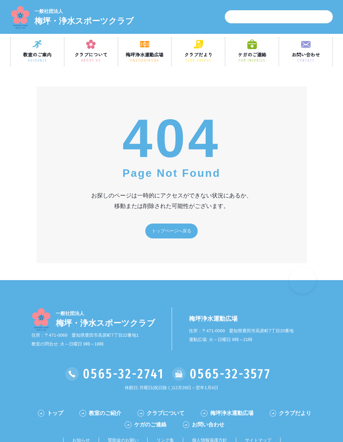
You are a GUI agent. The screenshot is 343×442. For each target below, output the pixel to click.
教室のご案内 (37, 57)
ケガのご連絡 (252, 57)
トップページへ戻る (171, 230)
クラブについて (90, 57)
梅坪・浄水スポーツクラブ (84, 16)
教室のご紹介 (105, 413)
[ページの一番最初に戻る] (302, 280)
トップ (55, 413)
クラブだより (198, 57)
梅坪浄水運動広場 (145, 57)
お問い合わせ (306, 57)
